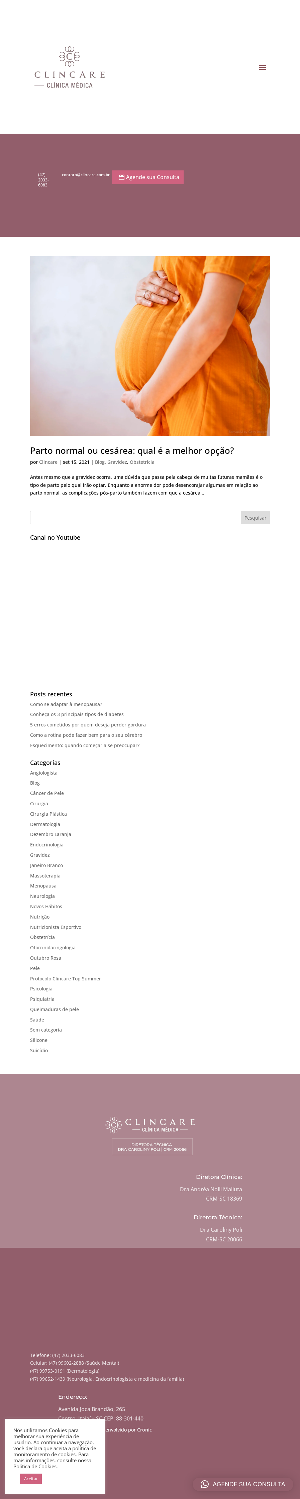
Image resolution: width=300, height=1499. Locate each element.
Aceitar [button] (31, 1479)
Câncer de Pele (47, 793)
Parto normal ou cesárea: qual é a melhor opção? (132, 450)
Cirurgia (39, 803)
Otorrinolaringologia (53, 947)
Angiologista (44, 773)
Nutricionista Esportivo (55, 927)
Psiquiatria (42, 999)
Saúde (37, 1019)
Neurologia (42, 896)
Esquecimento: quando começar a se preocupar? (84, 745)
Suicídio (39, 1050)
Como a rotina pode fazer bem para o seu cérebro (86, 735)
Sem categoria (46, 1030)
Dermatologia (45, 824)
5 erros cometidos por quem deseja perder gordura (88, 724)
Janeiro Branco (46, 865)
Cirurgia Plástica (48, 814)
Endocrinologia (47, 844)
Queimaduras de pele (54, 1009)
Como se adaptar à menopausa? (66, 704)
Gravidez (117, 462)
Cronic (144, 1429)
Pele (35, 968)
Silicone (38, 1040)
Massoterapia (45, 875)
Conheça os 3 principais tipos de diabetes (77, 714)
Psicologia (41, 988)
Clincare (48, 462)
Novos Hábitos (46, 906)
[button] (243, 1484)
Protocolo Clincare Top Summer (65, 978)
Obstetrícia (142, 462)
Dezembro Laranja (50, 834)
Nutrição (39, 917)
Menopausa (43, 885)
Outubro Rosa (45, 958)
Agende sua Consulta (152, 177)
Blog (100, 462)
